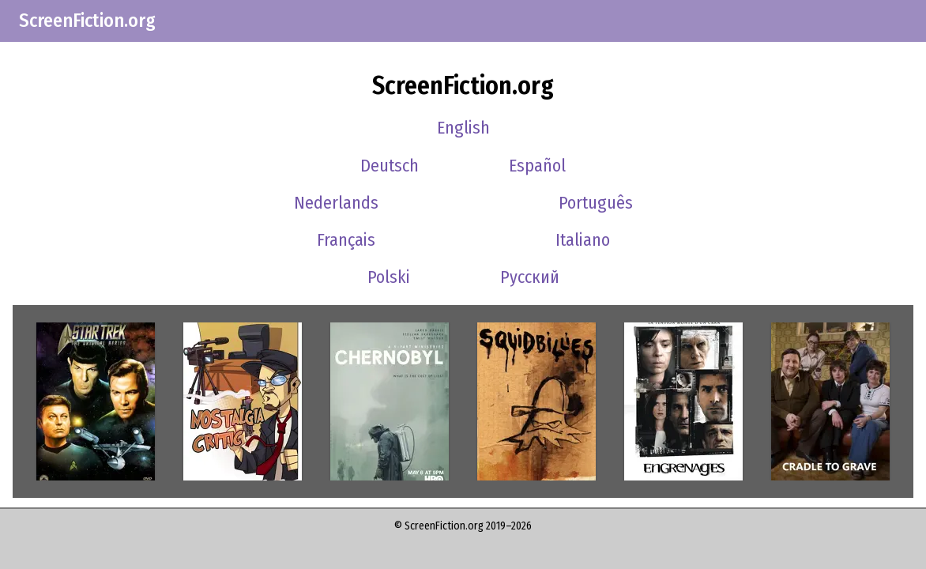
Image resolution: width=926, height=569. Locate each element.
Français (346, 240)
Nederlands (336, 202)
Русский (529, 277)
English (463, 127)
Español (537, 165)
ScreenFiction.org (87, 20)
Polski (388, 277)
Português (596, 202)
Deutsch (389, 165)
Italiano (582, 240)
